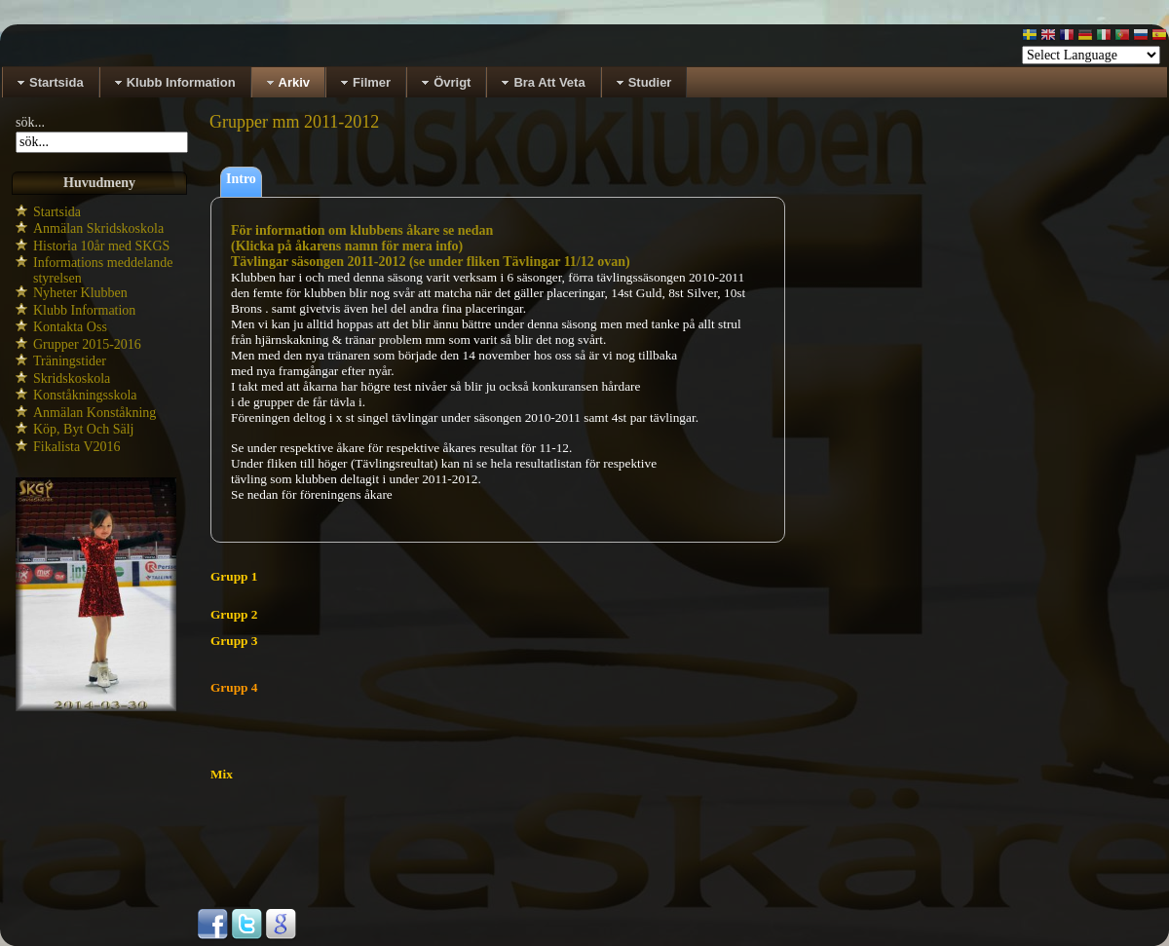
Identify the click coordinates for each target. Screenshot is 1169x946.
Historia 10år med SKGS (101, 246)
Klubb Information (84, 310)
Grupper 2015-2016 (87, 344)
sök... (30, 122)
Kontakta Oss (70, 327)
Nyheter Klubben (80, 292)
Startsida (57, 212)
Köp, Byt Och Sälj (83, 429)
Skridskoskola (71, 378)
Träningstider (69, 361)
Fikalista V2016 (77, 446)
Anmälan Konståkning (94, 412)
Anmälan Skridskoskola (98, 228)
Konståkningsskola (85, 395)
